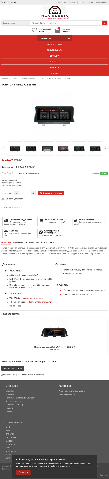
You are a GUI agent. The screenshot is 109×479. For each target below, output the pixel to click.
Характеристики (37, 243)
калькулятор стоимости (32, 298)
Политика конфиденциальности (20, 398)
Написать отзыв (32, 173)
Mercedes (10, 441)
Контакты (82, 2)
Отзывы (50, 243)
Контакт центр (60, 2)
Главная (4, 78)
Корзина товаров (13, 401)
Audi (8, 427)
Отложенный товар (14, 404)
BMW (41, 78)
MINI (8, 458)
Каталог (15, 78)
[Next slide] (105, 148)
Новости (54, 68)
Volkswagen (11, 451)
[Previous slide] (3, 148)
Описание (6, 243)
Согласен (23, 472)
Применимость (54, 50)
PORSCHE (10, 444)
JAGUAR (10, 434)
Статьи (54, 73)
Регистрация (101, 2)
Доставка (72, 2)
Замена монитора (28, 78)
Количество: (6, 193)
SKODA (9, 448)
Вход (91, 2)
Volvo (8, 454)
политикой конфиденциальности (55, 466)
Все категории (54, 44)
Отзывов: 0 (20, 173)
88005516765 (8, 2)
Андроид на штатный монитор (73, 391)
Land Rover (11, 437)
